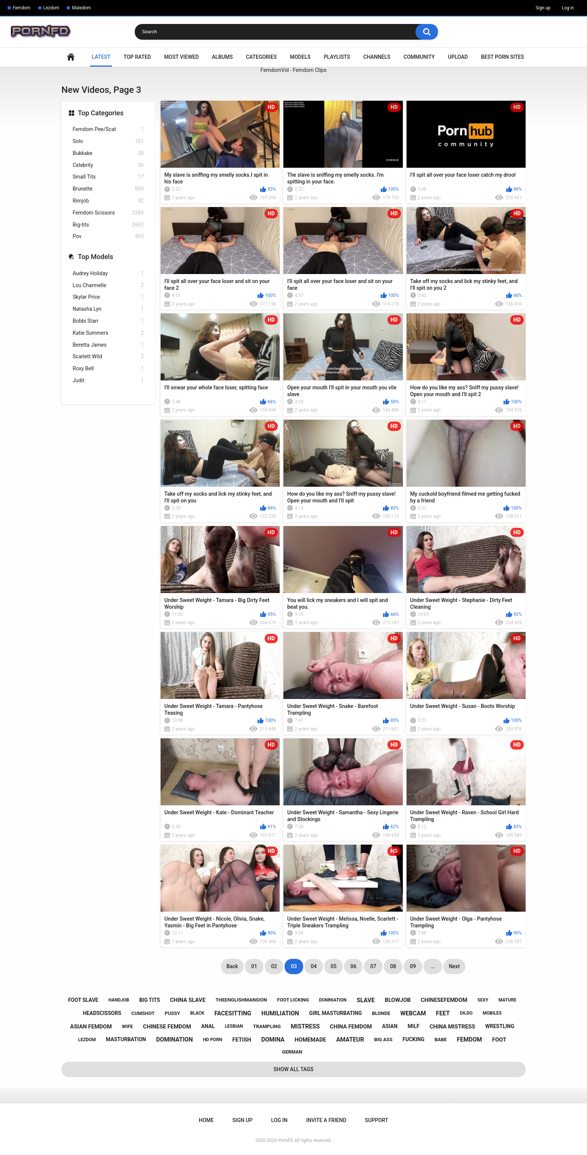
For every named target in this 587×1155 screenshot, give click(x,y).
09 (413, 966)
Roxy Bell (108, 368)
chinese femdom (167, 1026)
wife (127, 1026)
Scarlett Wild (108, 356)
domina (273, 1039)
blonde (381, 1013)
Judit (108, 380)
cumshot (143, 1013)
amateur (350, 1039)
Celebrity (108, 165)
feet (443, 1013)
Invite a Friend (326, 1120)
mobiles (492, 1013)
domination (174, 1039)
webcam (413, 1013)
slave (366, 1000)
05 (334, 966)
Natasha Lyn (108, 309)
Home (70, 57)
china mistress (452, 1026)
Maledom (81, 7)
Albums (222, 57)
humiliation (280, 1013)
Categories (261, 57)
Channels (377, 57)
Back (232, 966)
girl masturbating (335, 1013)
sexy (482, 1000)
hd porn (212, 1039)
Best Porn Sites (502, 57)
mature (507, 1000)
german (292, 1052)
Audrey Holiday (108, 273)
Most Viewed (181, 57)
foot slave (83, 1000)
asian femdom (91, 1026)
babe (441, 1039)
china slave (188, 1000)
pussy (172, 1013)
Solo (108, 141)
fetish (241, 1039)
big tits (149, 1000)
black (197, 1013)
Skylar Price (108, 297)
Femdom (22, 7)
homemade (310, 1039)
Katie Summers (108, 333)
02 (274, 966)
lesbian (234, 1026)
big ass (383, 1039)
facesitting (233, 1013)
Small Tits (108, 177)
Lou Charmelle (108, 285)
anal (208, 1026)
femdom (469, 1039)
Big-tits (108, 225)
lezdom (87, 1039)
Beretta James (108, 345)
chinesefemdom (444, 1000)
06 (353, 966)
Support (376, 1120)
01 (254, 966)
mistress (305, 1026)
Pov (108, 236)
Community (419, 57)
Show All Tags (294, 1069)
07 (373, 966)
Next (454, 966)
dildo (466, 1013)
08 (393, 966)
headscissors (102, 1013)
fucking (413, 1039)
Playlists (337, 57)
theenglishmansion (241, 1000)
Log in (568, 7)
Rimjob (108, 201)
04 (314, 966)
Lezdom (51, 7)
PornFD (285, 1140)
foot (499, 1039)
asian (390, 1026)
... (433, 966)
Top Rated (137, 57)
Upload (458, 57)
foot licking (293, 1000)
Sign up (543, 7)
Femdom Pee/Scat (108, 129)
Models (300, 57)
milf (414, 1026)
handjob (118, 1000)
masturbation (126, 1039)
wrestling (499, 1026)
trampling (267, 1026)
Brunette (108, 189)
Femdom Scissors (108, 213)
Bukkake (108, 153)
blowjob (398, 1000)
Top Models (95, 257)
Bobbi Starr (108, 321)
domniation (333, 1000)
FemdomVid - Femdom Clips (293, 70)
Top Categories (101, 113)
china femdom (351, 1026)
